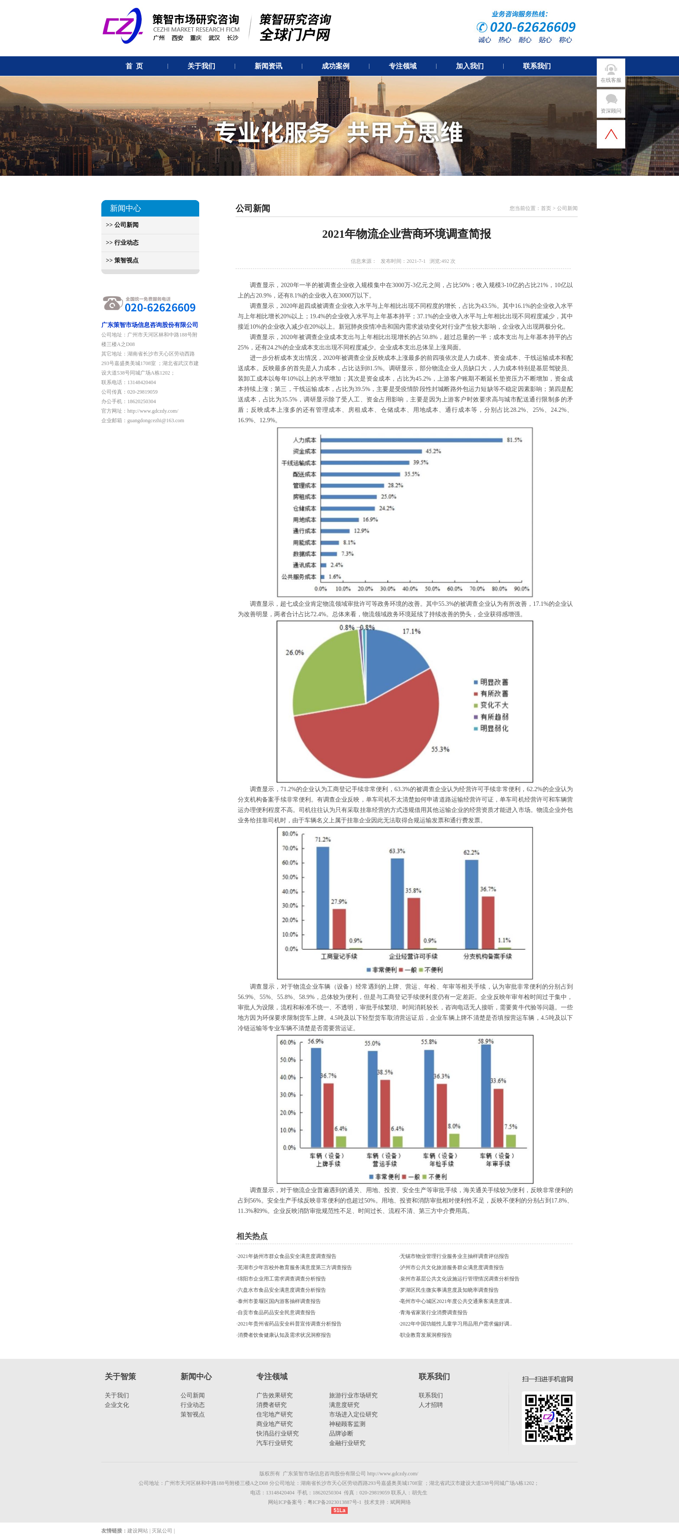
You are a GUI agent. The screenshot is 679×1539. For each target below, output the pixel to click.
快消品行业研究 (277, 1433)
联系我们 (431, 1395)
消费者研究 (271, 1405)
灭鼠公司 (162, 1531)
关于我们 (117, 1395)
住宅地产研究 (274, 1414)
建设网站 (137, 1531)
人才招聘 (431, 1405)
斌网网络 (400, 1502)
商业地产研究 (274, 1424)
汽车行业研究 (274, 1443)
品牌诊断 (341, 1433)
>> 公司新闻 (120, 225)
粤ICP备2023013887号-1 (334, 1502)
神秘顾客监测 (347, 1424)
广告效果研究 (274, 1395)
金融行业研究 (347, 1443)
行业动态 (193, 1405)
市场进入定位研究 (353, 1414)
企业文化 (117, 1405)
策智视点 (193, 1414)
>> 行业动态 (120, 242)
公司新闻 (193, 1395)
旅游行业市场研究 (353, 1395)
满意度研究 (344, 1405)
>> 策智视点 (120, 260)
